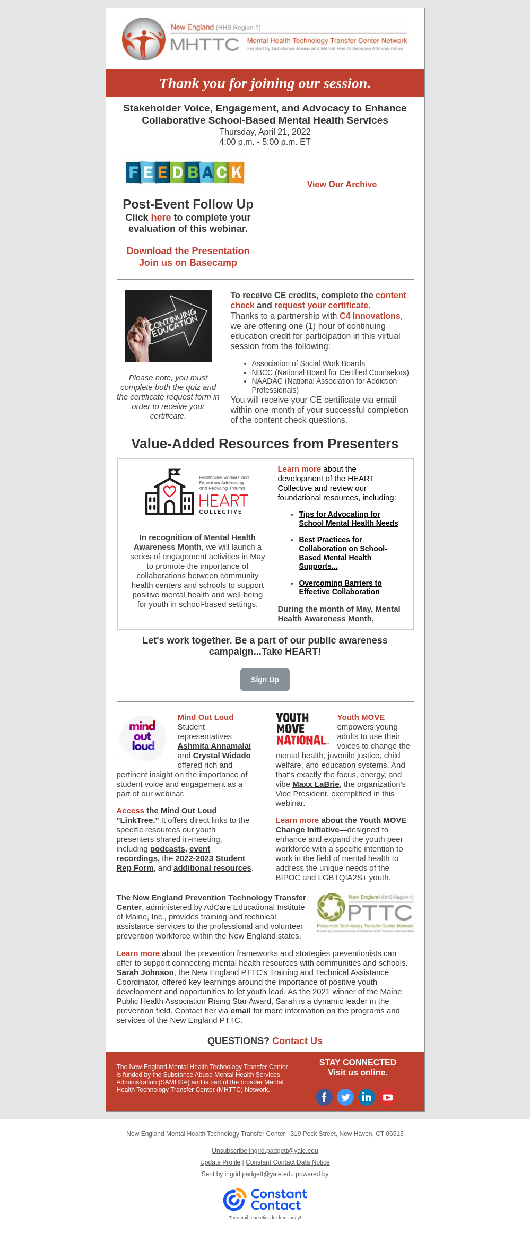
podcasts (167, 848)
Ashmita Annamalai (214, 745)
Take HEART (290, 651)
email (241, 1010)
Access (132, 810)
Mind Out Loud (206, 717)
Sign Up (265, 679)
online (372, 1072)
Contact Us (297, 1041)
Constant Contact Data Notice (288, 1162)
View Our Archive (342, 184)
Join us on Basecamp (188, 262)
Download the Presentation (187, 251)
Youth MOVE (361, 717)
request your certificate (321, 305)
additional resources (212, 867)
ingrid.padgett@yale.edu (259, 1174)
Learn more (299, 468)
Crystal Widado (222, 755)
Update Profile (220, 1162)
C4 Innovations (370, 315)
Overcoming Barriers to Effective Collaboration (340, 587)
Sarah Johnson (145, 972)
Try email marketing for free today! (265, 1217)
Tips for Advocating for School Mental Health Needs (348, 518)
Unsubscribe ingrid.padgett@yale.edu (265, 1150)
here (161, 217)
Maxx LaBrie (315, 783)
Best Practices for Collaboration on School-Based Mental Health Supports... (343, 552)
